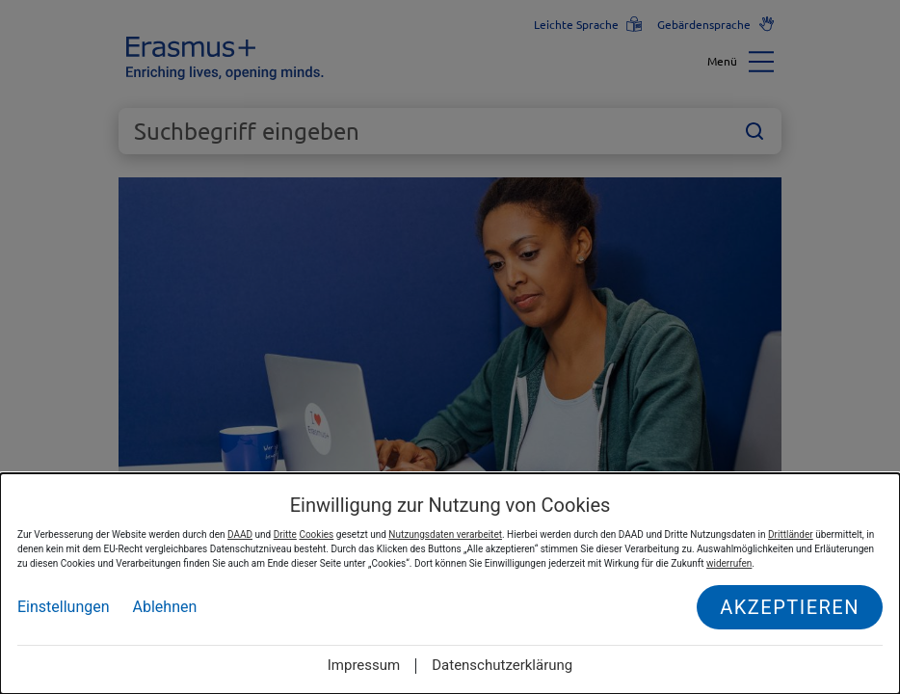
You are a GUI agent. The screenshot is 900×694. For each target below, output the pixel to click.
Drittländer (790, 534)
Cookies (316, 534)
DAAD (239, 534)
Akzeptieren (790, 607)
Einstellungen (63, 607)
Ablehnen (165, 607)
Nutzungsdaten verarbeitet (445, 534)
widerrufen (729, 563)
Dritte (285, 534)
